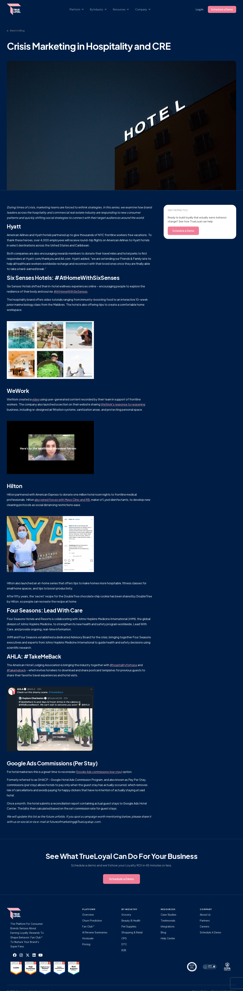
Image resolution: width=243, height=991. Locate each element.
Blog (163, 932)
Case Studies (168, 914)
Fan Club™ (88, 926)
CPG (124, 938)
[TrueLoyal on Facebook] (15, 955)
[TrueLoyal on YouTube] (40, 955)
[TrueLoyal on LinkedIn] (34, 955)
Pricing (86, 944)
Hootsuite (88, 938)
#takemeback (16, 670)
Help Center (168, 938)
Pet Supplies (129, 926)
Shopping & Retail (132, 932)
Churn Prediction (92, 920)
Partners (205, 920)
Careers (204, 926)
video (35, 399)
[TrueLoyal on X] (27, 955)
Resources (168, 909)
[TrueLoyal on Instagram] (21, 955)
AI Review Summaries (94, 932)
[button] (78, 9)
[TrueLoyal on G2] (16, 968)
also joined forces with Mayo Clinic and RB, (62, 500)
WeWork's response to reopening (123, 404)
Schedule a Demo (222, 9)
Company (206, 909)
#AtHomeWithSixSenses (70, 291)
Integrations (168, 926)
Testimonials (168, 920)
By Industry (129, 909)
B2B (124, 950)
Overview (88, 914)
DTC (124, 944)
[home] (17, 9)
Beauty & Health (131, 920)
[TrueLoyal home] (19, 913)
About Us (205, 914)
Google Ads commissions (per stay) (99, 772)
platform (88, 909)
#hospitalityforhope (123, 665)
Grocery (126, 914)
